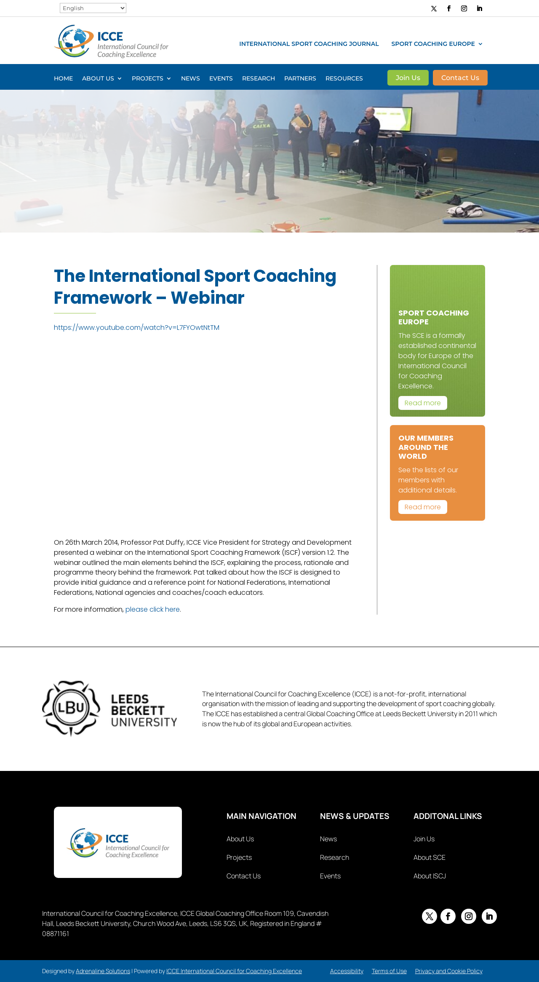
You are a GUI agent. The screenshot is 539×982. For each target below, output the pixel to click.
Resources (344, 78)
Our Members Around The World (426, 447)
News (190, 78)
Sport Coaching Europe (433, 44)
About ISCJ (430, 875)
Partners (300, 78)
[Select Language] (93, 8)
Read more (423, 403)
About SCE (430, 857)
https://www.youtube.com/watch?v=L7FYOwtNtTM (136, 327)
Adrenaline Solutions (103, 971)
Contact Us (460, 78)
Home (63, 78)
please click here (152, 609)
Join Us (408, 78)
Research (258, 78)
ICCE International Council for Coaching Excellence (234, 971)
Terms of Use (389, 971)
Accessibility (346, 971)
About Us (98, 78)
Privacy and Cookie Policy (449, 971)
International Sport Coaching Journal (309, 44)
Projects (147, 78)
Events (221, 78)
